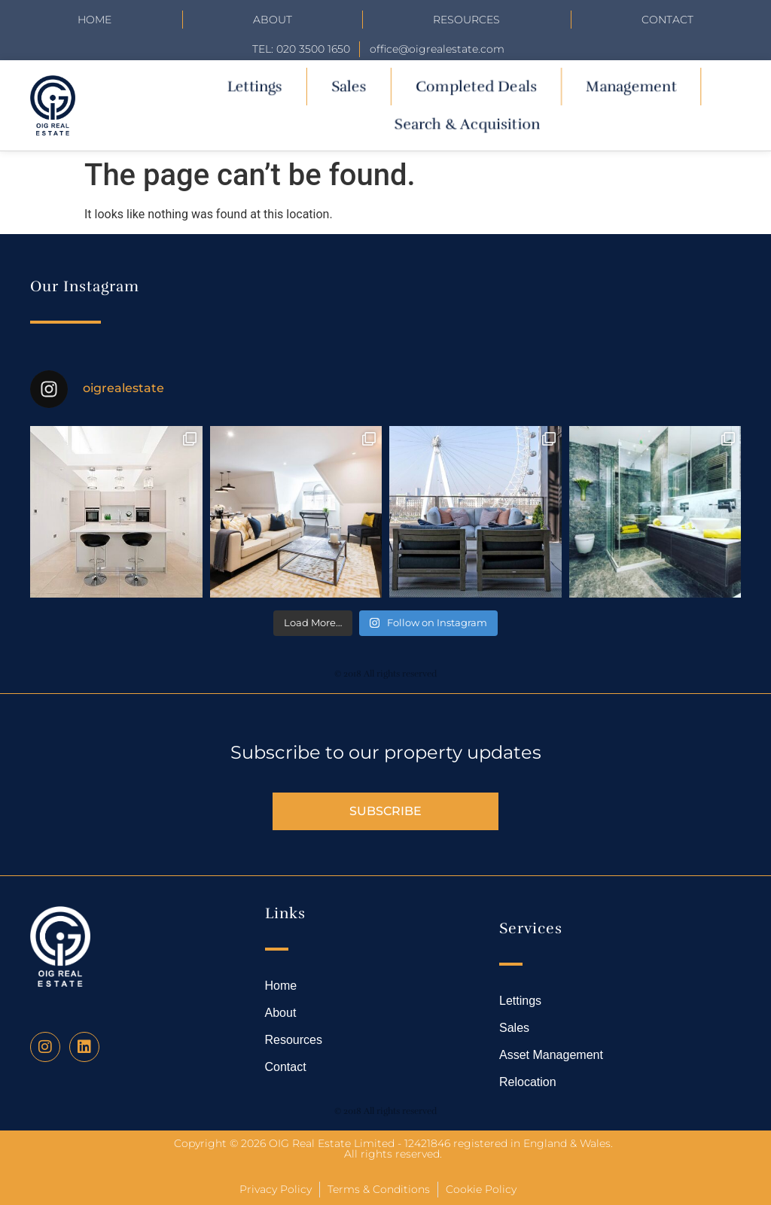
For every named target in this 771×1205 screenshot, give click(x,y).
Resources (466, 19)
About (272, 19)
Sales (348, 86)
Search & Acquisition (468, 123)
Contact (667, 19)
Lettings (254, 86)
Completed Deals (476, 86)
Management (631, 86)
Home (94, 19)
